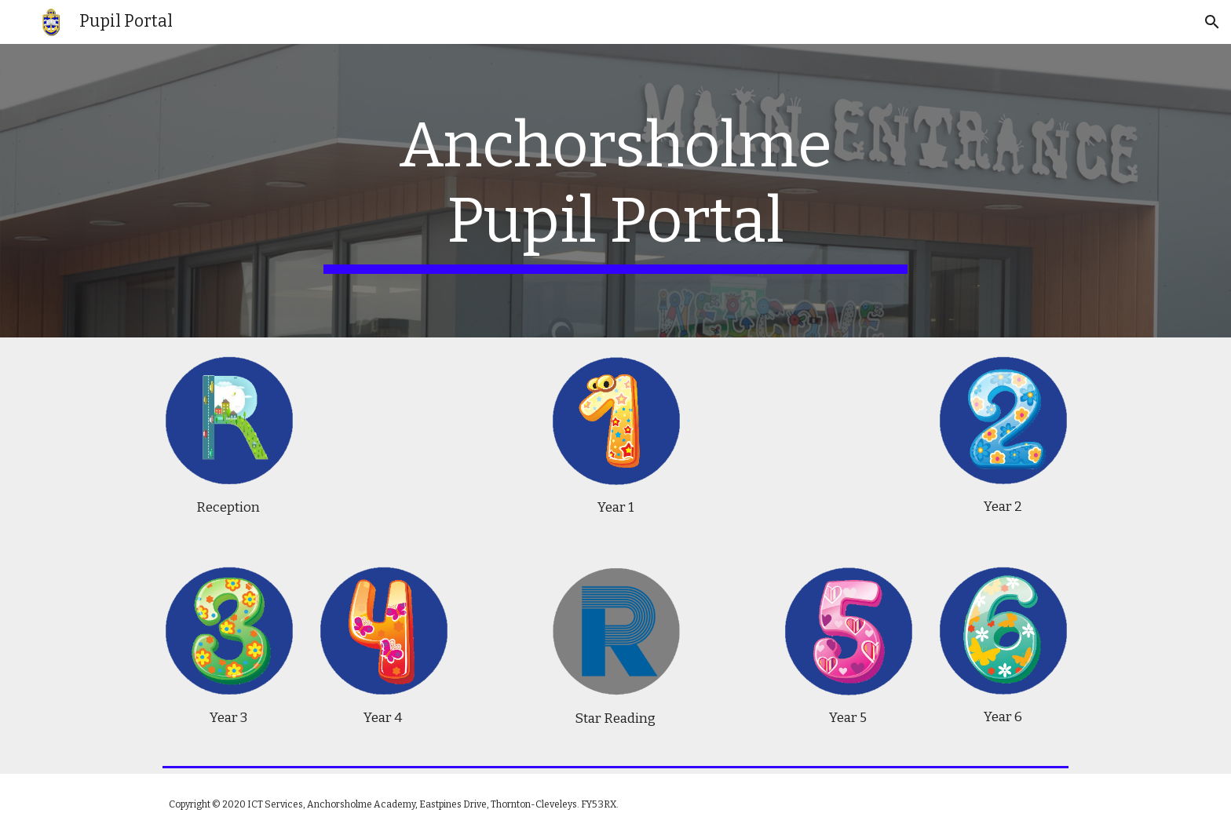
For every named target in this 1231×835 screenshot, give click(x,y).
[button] (1212, 22)
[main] (615, 190)
